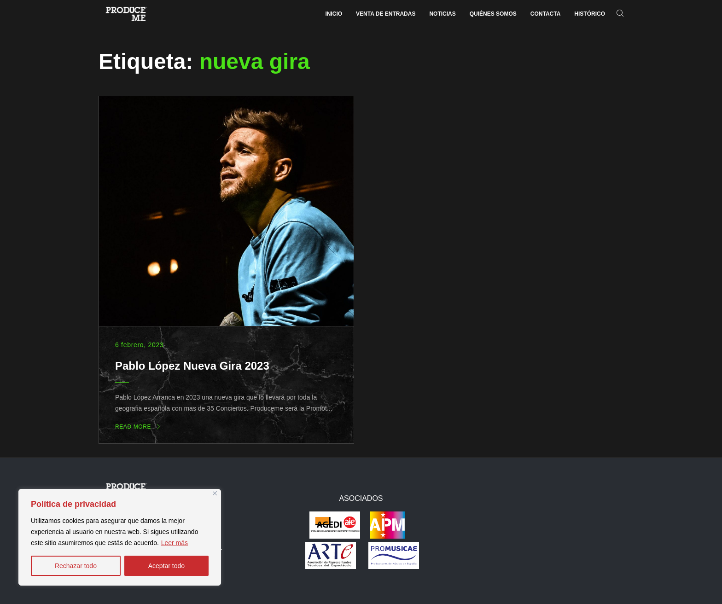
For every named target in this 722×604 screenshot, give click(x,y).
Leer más (174, 542)
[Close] (215, 493)
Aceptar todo (166, 565)
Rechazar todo (76, 565)
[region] (119, 537)
